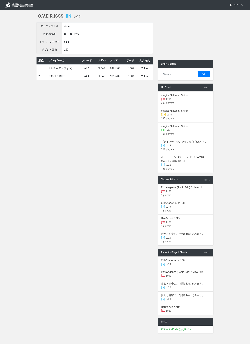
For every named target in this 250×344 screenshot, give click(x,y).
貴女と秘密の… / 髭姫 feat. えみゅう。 (183, 233)
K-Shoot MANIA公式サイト (176, 329)
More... (207, 87)
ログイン (236, 5)
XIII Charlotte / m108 (173, 202)
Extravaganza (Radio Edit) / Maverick (182, 187)
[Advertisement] (185, 35)
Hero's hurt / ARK (170, 218)
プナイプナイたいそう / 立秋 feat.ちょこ (184, 141)
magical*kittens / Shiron (174, 95)
